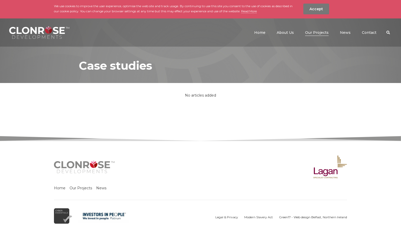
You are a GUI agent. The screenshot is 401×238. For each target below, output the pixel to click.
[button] (388, 32)
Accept (316, 9)
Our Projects (81, 188)
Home (59, 188)
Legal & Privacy (226, 217)
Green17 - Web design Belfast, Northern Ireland (313, 217)
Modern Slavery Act (258, 217)
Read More (249, 11)
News (101, 188)
